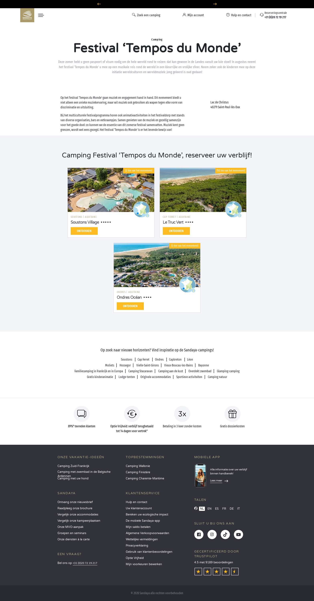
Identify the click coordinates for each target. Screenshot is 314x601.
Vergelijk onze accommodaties (77, 514)
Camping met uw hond (73, 478)
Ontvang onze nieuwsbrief (75, 502)
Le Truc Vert (173, 222)
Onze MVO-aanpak (70, 527)
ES (217, 508)
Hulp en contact (136, 502)
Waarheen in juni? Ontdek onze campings (157, 4)
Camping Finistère (138, 472)
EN (209, 508)
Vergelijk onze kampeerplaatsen (78, 520)
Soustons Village (85, 222)
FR (224, 508)
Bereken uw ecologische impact (147, 514)
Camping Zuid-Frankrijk (73, 466)
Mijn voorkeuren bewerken (144, 564)
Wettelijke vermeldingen (142, 539)
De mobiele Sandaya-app (143, 520)
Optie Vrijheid (135, 558)
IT (238, 508)
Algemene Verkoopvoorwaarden (147, 533)
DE (232, 508)
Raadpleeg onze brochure (74, 508)
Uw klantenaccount (139, 508)
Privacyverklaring (137, 545)
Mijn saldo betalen (138, 527)
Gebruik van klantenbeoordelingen (149, 552)
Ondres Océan (129, 297)
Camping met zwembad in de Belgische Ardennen (84, 473)
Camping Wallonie (138, 466)
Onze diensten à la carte (73, 539)
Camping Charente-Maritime (145, 478)
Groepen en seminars (71, 533)
